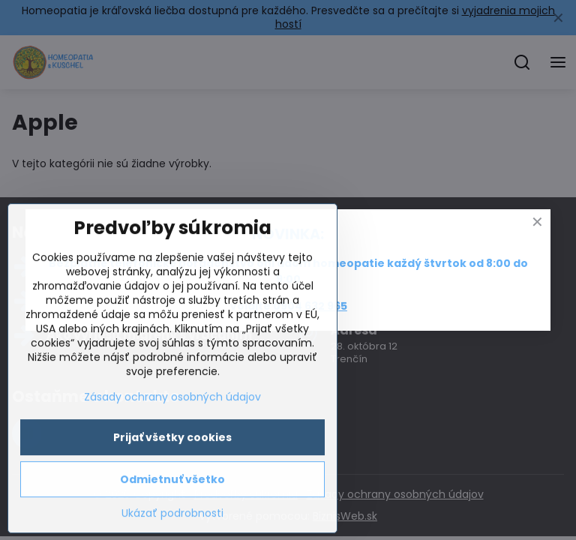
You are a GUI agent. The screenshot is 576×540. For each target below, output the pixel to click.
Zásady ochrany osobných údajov (172, 488)
